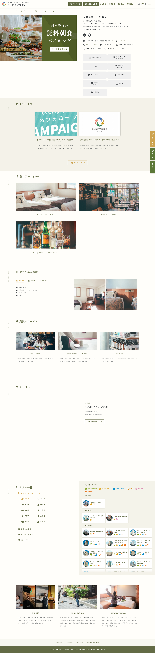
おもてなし (119, 361)
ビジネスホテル (29, 493)
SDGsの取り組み (77, 621)
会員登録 (153, 154)
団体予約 (121, 4)
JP (143, 4)
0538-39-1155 (91, 45)
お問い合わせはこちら (125, 45)
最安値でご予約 (153, 138)
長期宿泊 (130, 4)
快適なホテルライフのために (77, 361)
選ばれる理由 (35, 361)
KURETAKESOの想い (119, 621)
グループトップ (20, 11)
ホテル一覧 (75, 4)
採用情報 (35, 621)
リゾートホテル (25, 535)
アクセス (122, 41)
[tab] (20, 288)
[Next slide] (74, 36)
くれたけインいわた (48, 11)
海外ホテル (24, 540)
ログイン (153, 167)
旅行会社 (112, 4)
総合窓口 (103, 4)
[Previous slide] (3, 36)
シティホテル (24, 529)
